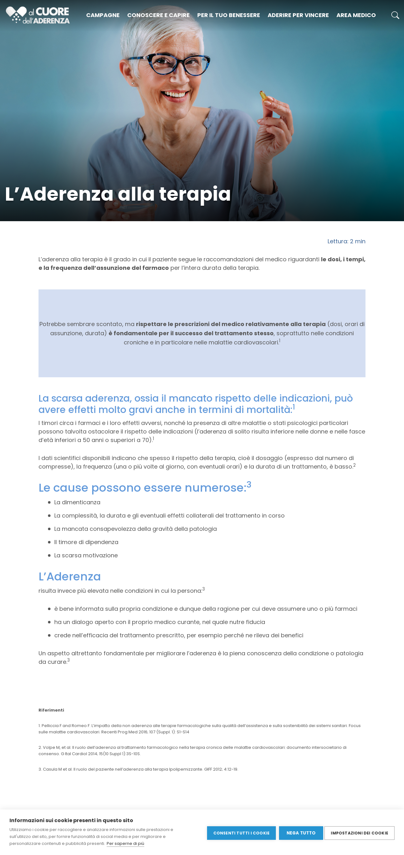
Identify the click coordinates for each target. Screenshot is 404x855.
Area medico (356, 15)
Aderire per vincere (298, 15)
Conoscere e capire (158, 15)
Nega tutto (299, 832)
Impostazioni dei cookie (359, 832)
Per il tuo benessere (228, 15)
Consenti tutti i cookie (239, 832)
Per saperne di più (125, 843)
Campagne (103, 15)
